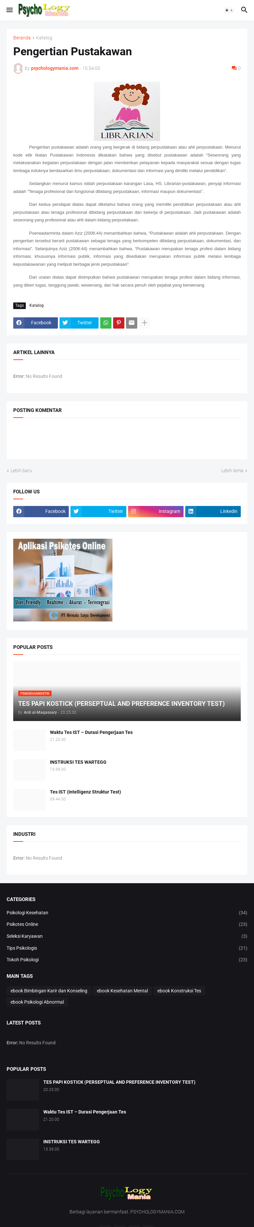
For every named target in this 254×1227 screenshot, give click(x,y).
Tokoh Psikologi (127, 960)
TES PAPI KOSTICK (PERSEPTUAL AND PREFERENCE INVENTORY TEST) (119, 1082)
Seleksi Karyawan (127, 936)
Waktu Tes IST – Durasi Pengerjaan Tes (91, 732)
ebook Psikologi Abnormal (37, 1002)
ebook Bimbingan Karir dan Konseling (49, 990)
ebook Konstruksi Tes (179, 990)
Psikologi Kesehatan (127, 913)
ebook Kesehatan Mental (122, 990)
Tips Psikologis (127, 948)
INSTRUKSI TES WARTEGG (78, 762)
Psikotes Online (127, 924)
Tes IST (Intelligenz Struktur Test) (85, 792)
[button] (9, 10)
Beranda (22, 37)
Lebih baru (21, 470)
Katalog (44, 37)
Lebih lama (232, 470)
